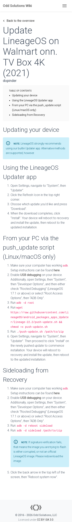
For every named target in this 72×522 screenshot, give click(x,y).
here (57, 270)
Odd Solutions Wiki (17, 6)
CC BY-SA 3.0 (45, 519)
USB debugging (30, 275)
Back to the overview (19, 21)
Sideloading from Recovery (28, 114)
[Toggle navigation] (64, 5)
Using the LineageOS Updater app (32, 100)
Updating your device (24, 95)
